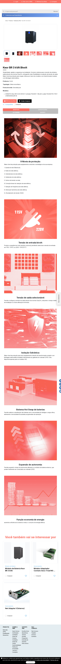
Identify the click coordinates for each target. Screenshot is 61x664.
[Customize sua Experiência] (30, 15)
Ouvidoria (33, 636)
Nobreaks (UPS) (17, 20)
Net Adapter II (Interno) (15, 608)
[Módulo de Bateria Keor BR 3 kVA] (18, 552)
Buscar (56, 11)
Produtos (11, 20)
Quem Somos (15, 631)
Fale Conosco (34, 631)
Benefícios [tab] (16, 109)
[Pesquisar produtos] (29, 11)
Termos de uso (54, 660)
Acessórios (5, 635)
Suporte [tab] (42, 112)
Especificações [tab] (42, 109)
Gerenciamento (38, 566)
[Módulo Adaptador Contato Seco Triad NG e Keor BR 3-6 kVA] (47, 552)
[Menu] (58, 6)
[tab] (7, 53)
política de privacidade (43, 660)
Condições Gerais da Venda (15, 641)
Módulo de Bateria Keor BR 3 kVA (15, 569)
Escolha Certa (25, 631)
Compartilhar (8, 104)
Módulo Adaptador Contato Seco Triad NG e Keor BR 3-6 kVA (44, 569)
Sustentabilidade (16, 645)
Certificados (15, 633)
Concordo (30, 662)
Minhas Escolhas (41, 1)
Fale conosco (25, 643)
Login (16, 1)
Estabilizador (6, 633)
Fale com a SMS (27, 1)
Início (6, 20)
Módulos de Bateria (10, 566)
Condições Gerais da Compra (15, 636)
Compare (53, 1)
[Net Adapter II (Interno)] (18, 592)
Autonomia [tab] (16, 112)
